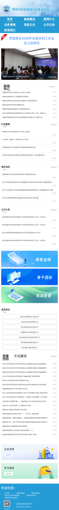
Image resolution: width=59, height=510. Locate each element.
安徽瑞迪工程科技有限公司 (29, 332)
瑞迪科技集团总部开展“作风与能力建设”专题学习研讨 (19, 434)
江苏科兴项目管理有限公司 (29, 322)
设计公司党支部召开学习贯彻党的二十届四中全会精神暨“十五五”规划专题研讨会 (25, 397)
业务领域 (9, 24)
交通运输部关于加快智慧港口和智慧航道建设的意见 (19, 147)
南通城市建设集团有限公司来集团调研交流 (16, 109)
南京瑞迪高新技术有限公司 (29, 327)
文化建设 (20, 356)
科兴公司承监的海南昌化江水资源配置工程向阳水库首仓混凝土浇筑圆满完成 (27, 182)
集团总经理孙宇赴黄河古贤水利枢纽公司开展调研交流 (19, 101)
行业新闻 (5, 124)
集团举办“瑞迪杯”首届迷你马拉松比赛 (14, 409)
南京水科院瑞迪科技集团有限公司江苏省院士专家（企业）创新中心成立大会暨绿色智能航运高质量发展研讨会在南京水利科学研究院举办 (25, 113)
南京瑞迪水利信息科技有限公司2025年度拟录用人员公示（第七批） (24, 217)
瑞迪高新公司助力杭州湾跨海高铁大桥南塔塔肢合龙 (19, 174)
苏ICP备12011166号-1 (23, 507)
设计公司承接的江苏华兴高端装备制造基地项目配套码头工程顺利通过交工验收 (27, 190)
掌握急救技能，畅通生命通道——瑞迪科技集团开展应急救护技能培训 (25, 418)
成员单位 (5, 309)
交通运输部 (20, 493)
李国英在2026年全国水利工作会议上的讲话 (31, 41)
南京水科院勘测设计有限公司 (29, 317)
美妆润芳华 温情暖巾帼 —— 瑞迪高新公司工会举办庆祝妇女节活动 (24, 401)
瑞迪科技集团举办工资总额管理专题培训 (16, 76)
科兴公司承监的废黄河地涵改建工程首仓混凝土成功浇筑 (20, 198)
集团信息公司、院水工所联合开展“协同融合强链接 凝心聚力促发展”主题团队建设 (25, 422)
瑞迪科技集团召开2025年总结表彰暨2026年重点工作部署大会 (22, 117)
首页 (10, 19)
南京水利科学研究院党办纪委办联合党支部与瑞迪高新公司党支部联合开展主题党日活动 (25, 384)
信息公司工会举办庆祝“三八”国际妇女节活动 (16, 405)
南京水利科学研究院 (12, 495)
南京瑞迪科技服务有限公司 (29, 342)
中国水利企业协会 (11, 498)
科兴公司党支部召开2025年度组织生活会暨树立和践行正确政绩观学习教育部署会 (25, 364)
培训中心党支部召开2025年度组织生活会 (15, 380)
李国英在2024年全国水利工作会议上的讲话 (16, 131)
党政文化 (29, 24)
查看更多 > (52, 86)
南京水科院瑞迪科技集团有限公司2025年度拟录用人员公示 (21, 232)
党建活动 (5, 357)
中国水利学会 (31, 495)
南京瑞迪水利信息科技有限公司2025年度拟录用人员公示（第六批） (24, 225)
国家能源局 (35, 493)
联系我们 (9, 30)
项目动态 (5, 167)
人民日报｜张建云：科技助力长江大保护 (15, 139)
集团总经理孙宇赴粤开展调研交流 (13, 105)
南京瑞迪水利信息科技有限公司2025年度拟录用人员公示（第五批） (24, 240)
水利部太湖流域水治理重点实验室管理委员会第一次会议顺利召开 (23, 155)
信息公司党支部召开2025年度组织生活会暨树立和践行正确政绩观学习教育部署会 (25, 368)
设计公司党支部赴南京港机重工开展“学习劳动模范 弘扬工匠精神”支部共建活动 (25, 393)
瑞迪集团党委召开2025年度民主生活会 (14, 389)
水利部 (7, 493)
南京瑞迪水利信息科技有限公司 (29, 337)
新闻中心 (49, 19)
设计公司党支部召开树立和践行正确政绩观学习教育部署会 (21, 376)
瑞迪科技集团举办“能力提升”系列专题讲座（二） (18, 430)
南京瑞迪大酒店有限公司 (29, 347)
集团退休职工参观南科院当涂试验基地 (14, 426)
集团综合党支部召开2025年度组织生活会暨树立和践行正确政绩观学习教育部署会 (25, 372)
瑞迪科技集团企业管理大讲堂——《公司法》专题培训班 (20, 414)
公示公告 (49, 24)
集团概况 (29, 19)
